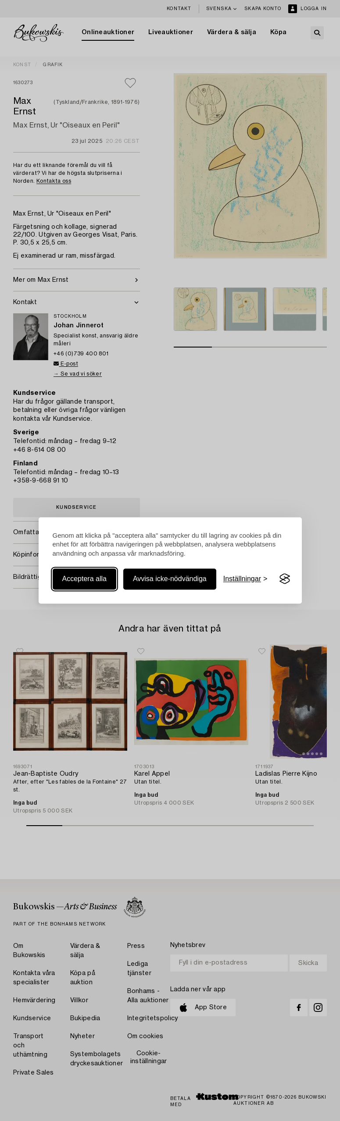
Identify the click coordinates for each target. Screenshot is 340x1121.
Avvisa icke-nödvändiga (170, 578)
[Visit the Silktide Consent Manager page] (284, 578)
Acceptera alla (84, 578)
